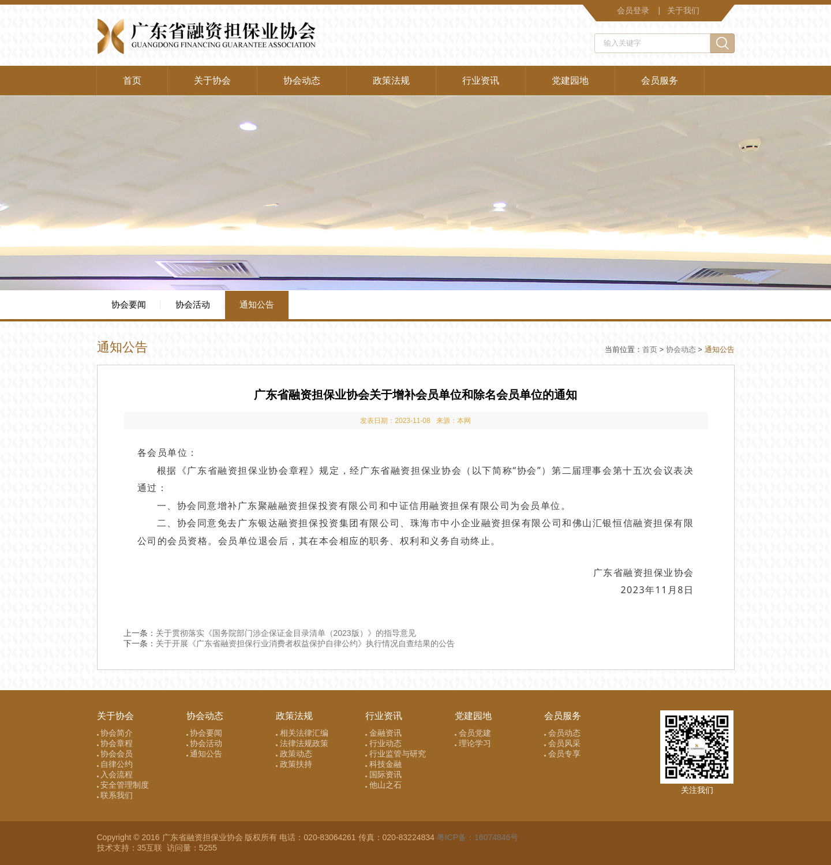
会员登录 (633, 10)
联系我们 (115, 795)
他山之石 (383, 784)
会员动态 (562, 732)
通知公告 (256, 304)
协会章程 (115, 743)
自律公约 (115, 764)
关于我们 (683, 10)
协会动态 (301, 80)
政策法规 (391, 80)
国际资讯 (383, 774)
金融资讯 (383, 732)
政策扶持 (294, 764)
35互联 (150, 847)
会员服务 (659, 80)
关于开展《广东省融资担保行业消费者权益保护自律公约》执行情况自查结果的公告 (305, 643)
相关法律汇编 (302, 732)
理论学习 (473, 743)
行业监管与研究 (395, 753)
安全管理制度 (123, 784)
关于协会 (212, 80)
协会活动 (192, 304)
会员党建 (473, 732)
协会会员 (115, 753)
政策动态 (294, 753)
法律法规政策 (302, 743)
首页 (132, 80)
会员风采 (562, 743)
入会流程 (115, 774)
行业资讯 (480, 80)
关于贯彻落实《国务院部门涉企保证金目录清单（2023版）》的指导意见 (286, 633)
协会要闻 (128, 304)
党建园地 (570, 80)
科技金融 (383, 764)
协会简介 (115, 732)
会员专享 (562, 753)
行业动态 (383, 743)
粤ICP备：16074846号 (478, 837)
